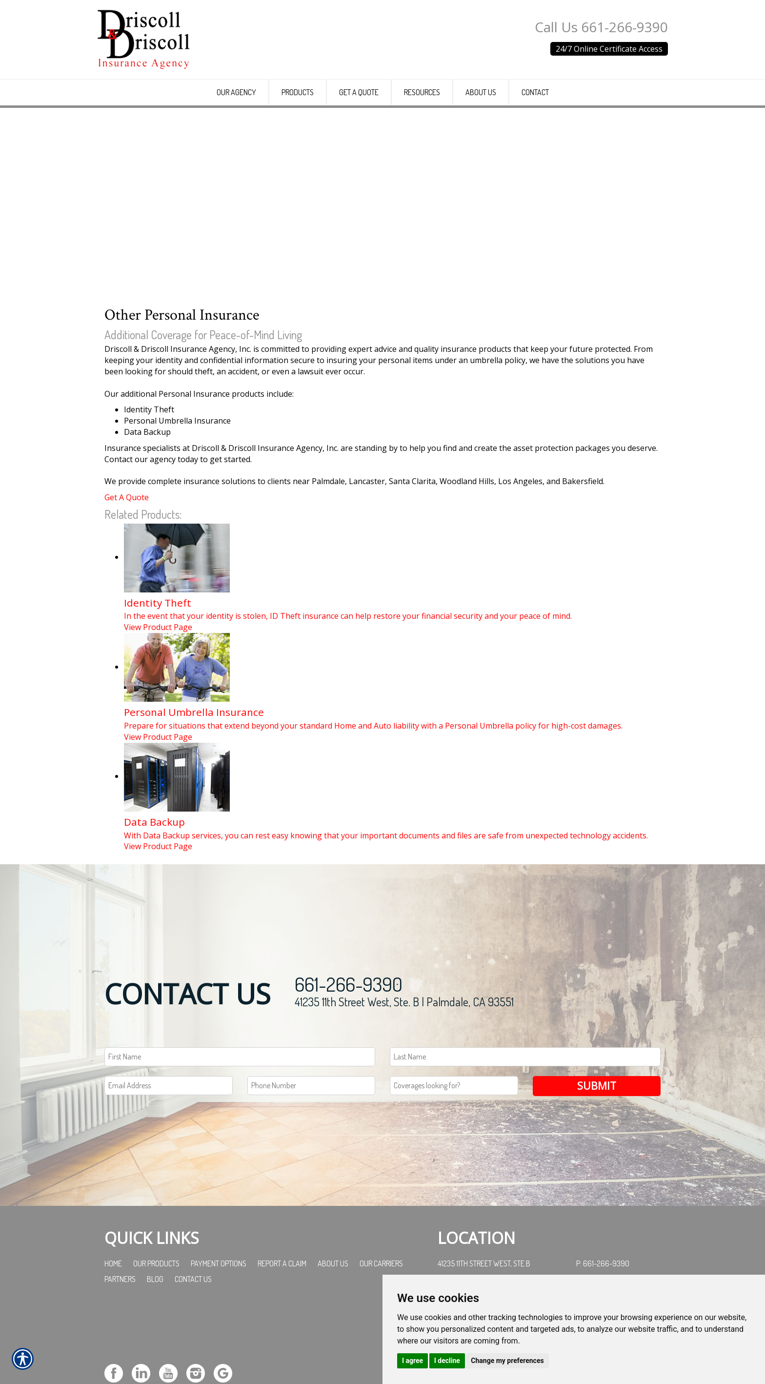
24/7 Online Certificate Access (609, 48)
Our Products (156, 1336)
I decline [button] (447, 1360)
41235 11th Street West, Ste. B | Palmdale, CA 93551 (404, 1073)
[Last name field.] (525, 1129)
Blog (155, 1351)
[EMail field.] (168, 1157)
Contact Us (193, 1351)
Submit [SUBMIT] (596, 1158)
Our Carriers (381, 1336)
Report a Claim (282, 1336)
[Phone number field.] (311, 1157)
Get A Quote (126, 569)
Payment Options (218, 1336)
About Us (333, 1336)
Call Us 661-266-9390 (601, 27)
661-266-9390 (349, 1056)
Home (113, 1336)
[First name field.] (239, 1129)
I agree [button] (412, 1360)
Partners (120, 1351)
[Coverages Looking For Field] (454, 1157)
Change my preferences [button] (507, 1360)
